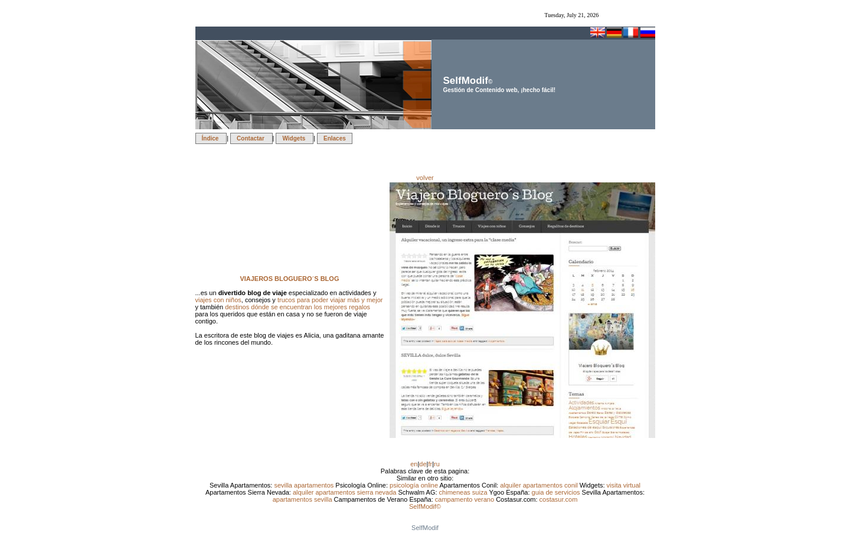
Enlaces (334, 138)
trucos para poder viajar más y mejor (330, 299)
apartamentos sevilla (303, 499)
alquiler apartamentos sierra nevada (345, 492)
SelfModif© (425, 506)
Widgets (294, 138)
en (413, 463)
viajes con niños (218, 299)
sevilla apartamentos (304, 485)
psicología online (414, 485)
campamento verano (465, 499)
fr (430, 463)
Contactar (251, 138)
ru (437, 463)
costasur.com (559, 499)
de (422, 463)
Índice (211, 138)
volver (424, 177)
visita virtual (623, 485)
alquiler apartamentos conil (540, 485)
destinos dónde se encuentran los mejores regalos (297, 306)
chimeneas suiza (464, 492)
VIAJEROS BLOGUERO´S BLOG (289, 278)
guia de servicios (557, 492)
